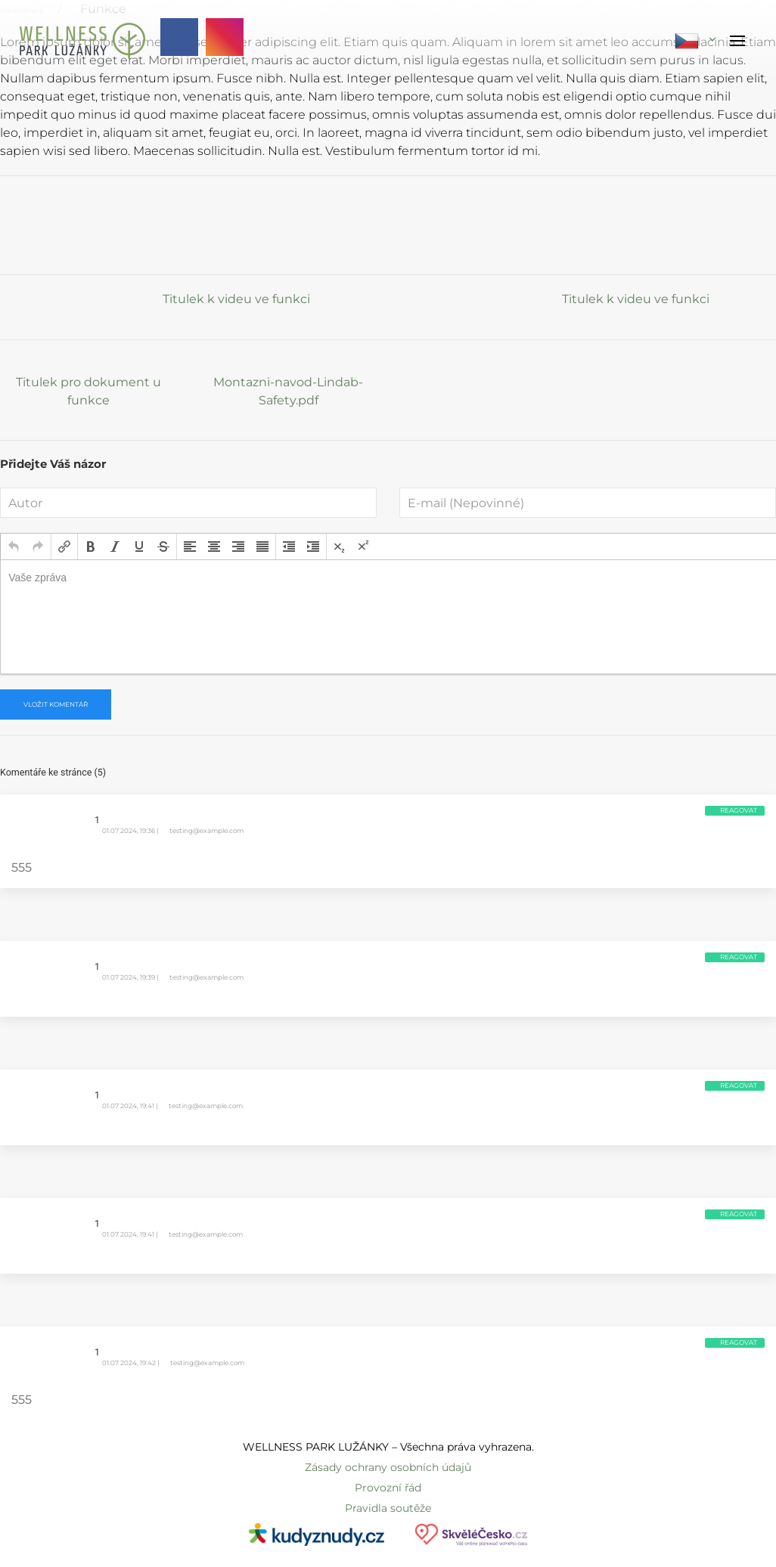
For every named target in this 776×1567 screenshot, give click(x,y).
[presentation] (13, 546)
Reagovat (738, 810)
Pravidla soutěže (388, 1508)
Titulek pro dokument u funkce (88, 391)
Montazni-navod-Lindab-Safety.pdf (288, 391)
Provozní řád (388, 1487)
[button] (13, 546)
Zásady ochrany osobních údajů (388, 1467)
